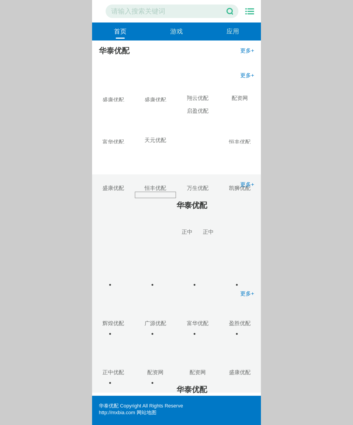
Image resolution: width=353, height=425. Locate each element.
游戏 (176, 31)
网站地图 (146, 412)
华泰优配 (109, 406)
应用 (232, 31)
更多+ (247, 50)
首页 (120, 31)
